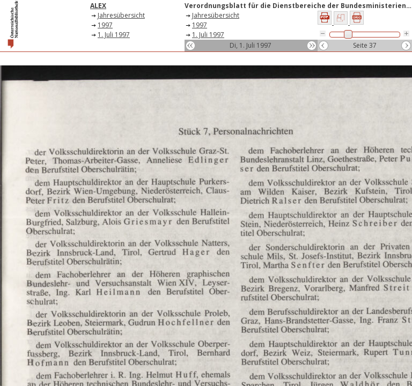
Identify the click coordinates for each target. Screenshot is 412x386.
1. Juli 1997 (114, 34)
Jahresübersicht (121, 15)
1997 (105, 24)
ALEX (98, 5)
